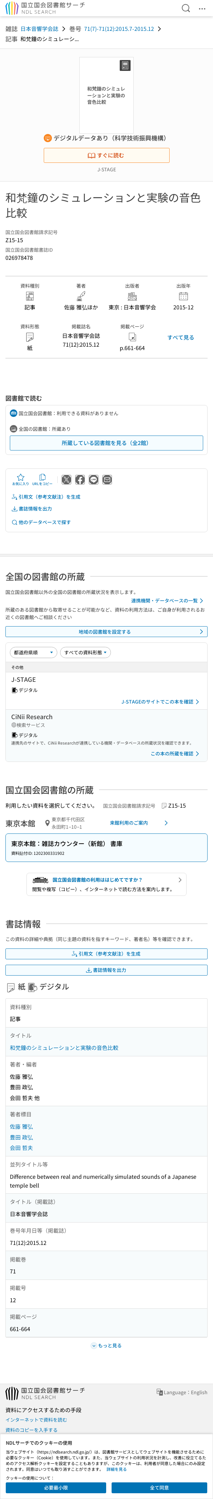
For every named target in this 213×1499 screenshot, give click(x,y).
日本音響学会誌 (39, 28)
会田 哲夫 (21, 1148)
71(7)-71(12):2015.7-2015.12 (119, 28)
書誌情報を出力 (31, 508)
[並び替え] (33, 652)
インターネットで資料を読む (36, 1419)
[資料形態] (85, 652)
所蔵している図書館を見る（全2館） (107, 443)
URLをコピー (42, 479)
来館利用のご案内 (140, 823)
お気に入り (20, 479)
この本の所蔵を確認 (176, 754)
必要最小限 (56, 1487)
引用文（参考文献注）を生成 (45, 496)
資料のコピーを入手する (31, 1429)
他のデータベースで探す (41, 522)
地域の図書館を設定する (142, 632)
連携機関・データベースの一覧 (168, 601)
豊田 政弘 (21, 1137)
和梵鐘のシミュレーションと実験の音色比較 (64, 1047)
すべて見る (180, 337)
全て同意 (159, 1487)
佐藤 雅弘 (21, 1126)
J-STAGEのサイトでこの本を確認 (161, 702)
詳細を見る (116, 1469)
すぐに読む (106, 155)
